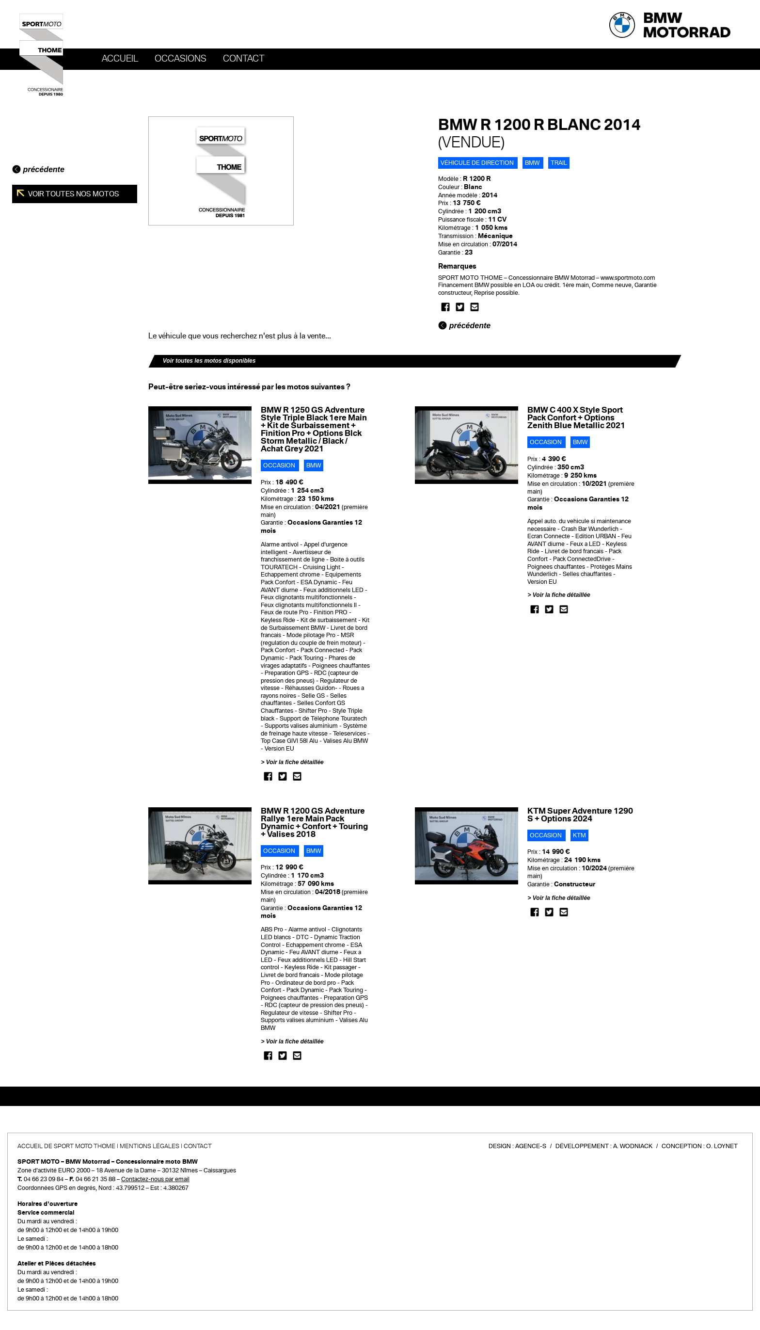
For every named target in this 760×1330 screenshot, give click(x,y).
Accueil (120, 58)
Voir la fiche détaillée (295, 762)
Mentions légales (149, 1146)
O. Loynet (722, 1146)
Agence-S (530, 1146)
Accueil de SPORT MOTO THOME (66, 1146)
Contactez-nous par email (155, 1179)
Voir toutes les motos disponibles (209, 360)
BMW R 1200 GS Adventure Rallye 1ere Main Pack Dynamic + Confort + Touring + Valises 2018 (314, 822)
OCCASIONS (180, 58)
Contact (244, 58)
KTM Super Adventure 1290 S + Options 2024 (580, 814)
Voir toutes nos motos (73, 194)
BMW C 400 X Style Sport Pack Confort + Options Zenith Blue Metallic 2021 (576, 417)
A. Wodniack (632, 1146)
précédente (38, 169)
